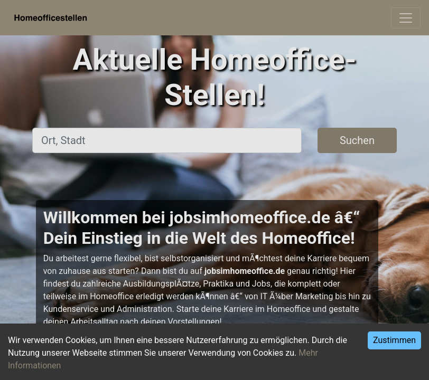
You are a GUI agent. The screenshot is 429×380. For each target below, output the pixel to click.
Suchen (357, 140)
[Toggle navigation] (406, 17)
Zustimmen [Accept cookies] (394, 340)
